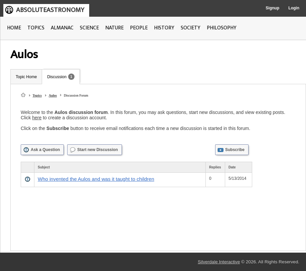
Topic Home (26, 77)
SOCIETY (190, 27)
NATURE (114, 27)
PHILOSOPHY (222, 27)
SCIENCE (89, 27)
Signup (272, 8)
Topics (37, 95)
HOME (14, 27)
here (36, 117)
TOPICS (35, 27)
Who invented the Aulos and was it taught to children (96, 179)
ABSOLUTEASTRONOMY (50, 10)
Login (293, 8)
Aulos (53, 95)
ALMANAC (62, 27)
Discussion (56, 77)
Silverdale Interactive (219, 261)
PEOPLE (139, 27)
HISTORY (164, 27)
